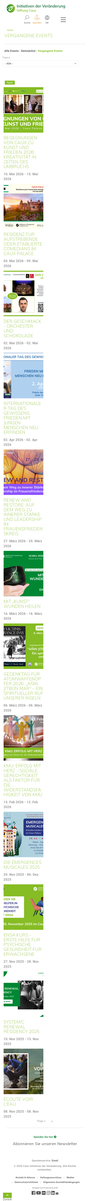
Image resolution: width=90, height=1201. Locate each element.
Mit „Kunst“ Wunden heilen (22, 604)
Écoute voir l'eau (18, 1101)
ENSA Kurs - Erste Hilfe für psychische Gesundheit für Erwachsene (23, 944)
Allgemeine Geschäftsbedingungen (61, 1182)
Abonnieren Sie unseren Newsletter (45, 1143)
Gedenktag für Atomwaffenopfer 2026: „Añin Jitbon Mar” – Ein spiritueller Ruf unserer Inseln (23, 686)
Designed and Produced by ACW (45, 1188)
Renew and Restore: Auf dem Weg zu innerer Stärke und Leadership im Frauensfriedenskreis (23, 516)
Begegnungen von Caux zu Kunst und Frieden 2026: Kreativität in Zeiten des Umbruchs (20, 152)
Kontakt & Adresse (25, 1177)
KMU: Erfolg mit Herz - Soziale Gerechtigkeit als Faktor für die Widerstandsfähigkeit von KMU (23, 780)
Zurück (7, 1196)
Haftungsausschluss (51, 1177)
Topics (6, 57)
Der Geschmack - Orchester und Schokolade (23, 328)
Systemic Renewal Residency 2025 (22, 1026)
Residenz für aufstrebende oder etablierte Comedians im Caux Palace (23, 243)
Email (55, 1160)
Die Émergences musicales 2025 (23, 864)
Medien (70, 1177)
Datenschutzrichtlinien (26, 1182)
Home (10, 30)
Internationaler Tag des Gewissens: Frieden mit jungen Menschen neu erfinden (22, 418)
